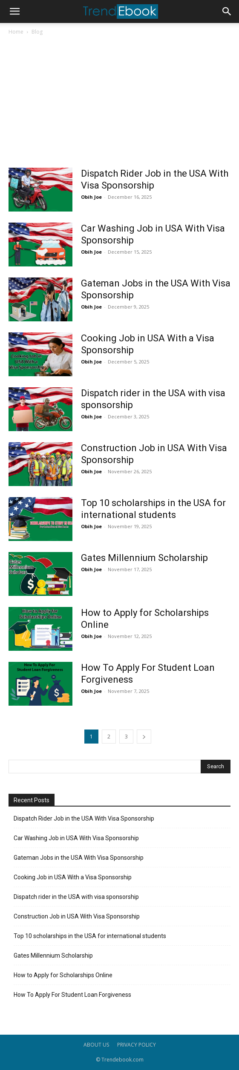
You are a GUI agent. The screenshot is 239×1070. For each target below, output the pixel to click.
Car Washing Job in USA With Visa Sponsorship (76, 838)
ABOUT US (96, 1044)
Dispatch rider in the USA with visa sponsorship (76, 896)
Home (16, 31)
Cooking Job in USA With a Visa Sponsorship (73, 877)
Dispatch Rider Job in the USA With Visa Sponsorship (84, 818)
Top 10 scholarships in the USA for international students (90, 936)
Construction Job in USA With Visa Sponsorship (77, 916)
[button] (14, 11)
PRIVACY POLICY (136, 1044)
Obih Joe (91, 197)
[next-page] (144, 737)
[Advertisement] (119, 104)
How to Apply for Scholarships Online (63, 975)
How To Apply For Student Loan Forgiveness (72, 994)
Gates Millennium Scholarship (144, 557)
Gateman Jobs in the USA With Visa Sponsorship (79, 857)
